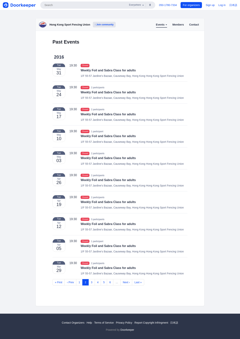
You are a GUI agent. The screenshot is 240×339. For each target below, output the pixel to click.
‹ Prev (70, 282)
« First (58, 282)
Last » (138, 282)
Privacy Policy (124, 322)
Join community (104, 24)
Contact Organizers (73, 322)
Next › (126, 282)
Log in (222, 5)
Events (161, 24)
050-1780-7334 (168, 5)
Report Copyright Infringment (151, 322)
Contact (194, 24)
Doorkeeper (127, 329)
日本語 (233, 5)
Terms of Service (104, 322)
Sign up (210, 5)
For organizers (191, 5)
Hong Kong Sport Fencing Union (70, 24)
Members (178, 24)
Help (89, 322)
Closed (85, 65)
